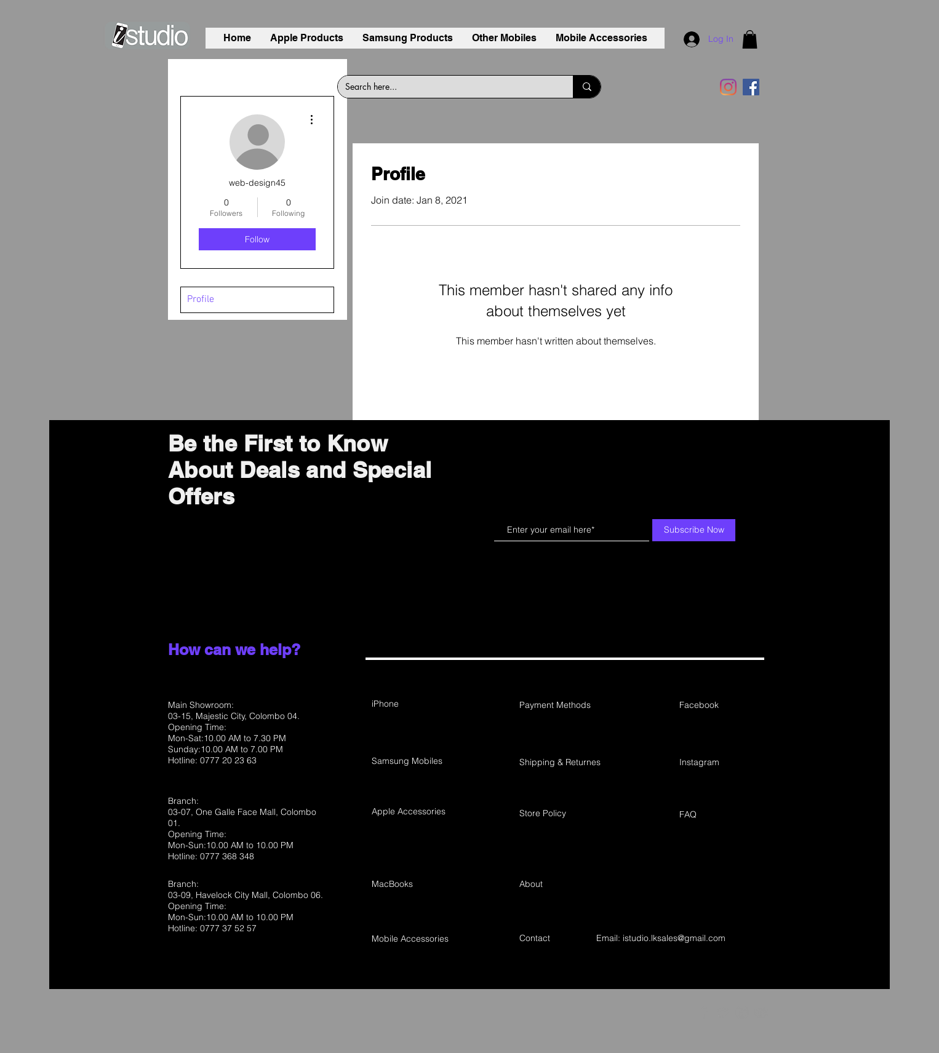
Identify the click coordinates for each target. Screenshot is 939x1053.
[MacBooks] (415, 884)
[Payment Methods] (563, 705)
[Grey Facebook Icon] (704, 1012)
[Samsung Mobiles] (415, 761)
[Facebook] (751, 87)
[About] (563, 884)
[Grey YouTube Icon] (761, 1012)
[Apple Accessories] (415, 812)
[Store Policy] (563, 813)
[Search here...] (446, 87)
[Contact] (563, 938)
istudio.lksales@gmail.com (674, 938)
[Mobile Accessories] (415, 939)
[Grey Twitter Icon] (723, 1012)
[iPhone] (415, 704)
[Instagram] (728, 87)
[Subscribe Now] (693, 530)
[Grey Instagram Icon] (742, 1012)
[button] (749, 39)
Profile (200, 299)
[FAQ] (723, 815)
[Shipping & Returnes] (567, 763)
